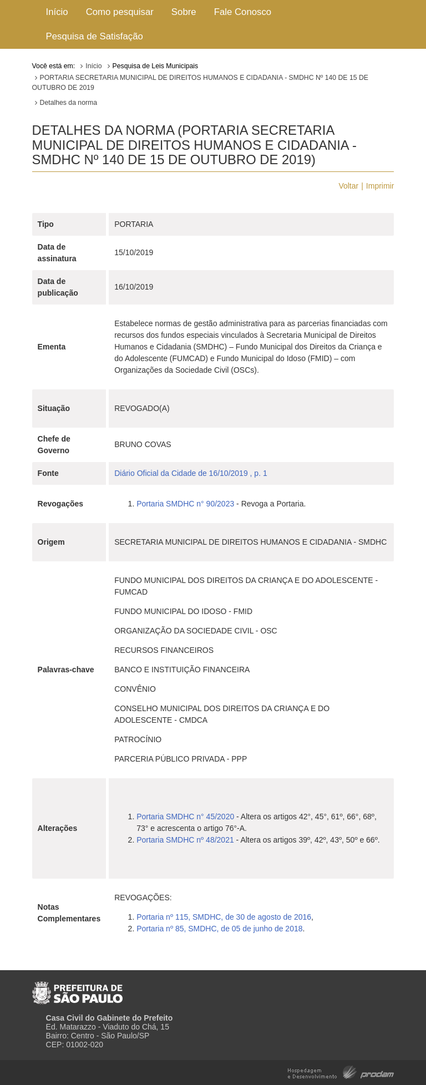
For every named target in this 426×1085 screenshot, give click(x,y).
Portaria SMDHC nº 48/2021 (185, 839)
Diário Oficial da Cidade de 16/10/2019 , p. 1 (190, 473)
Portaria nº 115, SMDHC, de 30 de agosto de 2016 (223, 916)
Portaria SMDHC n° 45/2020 (185, 816)
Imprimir (380, 185)
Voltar (348, 185)
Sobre (183, 12)
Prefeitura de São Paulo (77, 988)
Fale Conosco (243, 12)
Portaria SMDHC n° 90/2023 (185, 503)
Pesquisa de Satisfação (94, 36)
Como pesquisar (120, 12)
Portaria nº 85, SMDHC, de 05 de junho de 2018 (219, 928)
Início (57, 12)
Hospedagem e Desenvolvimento (341, 1071)
